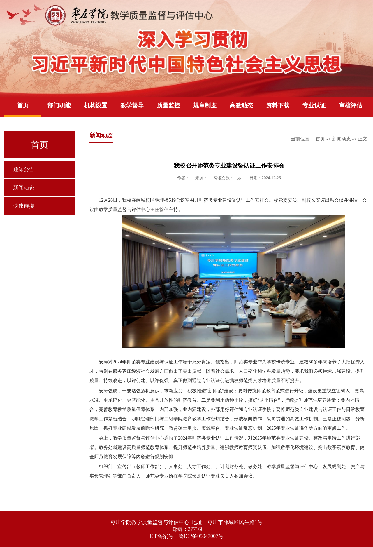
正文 (362, 138)
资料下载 (277, 105)
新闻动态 (23, 188)
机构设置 (95, 105)
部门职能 (59, 105)
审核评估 (350, 105)
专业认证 (314, 105)
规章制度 (205, 105)
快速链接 (23, 206)
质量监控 (168, 105)
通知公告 (23, 169)
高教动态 (241, 105)
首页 (23, 105)
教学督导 (132, 105)
